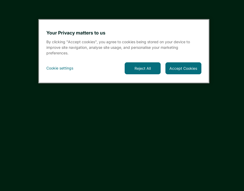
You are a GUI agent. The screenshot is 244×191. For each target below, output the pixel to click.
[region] (123, 51)
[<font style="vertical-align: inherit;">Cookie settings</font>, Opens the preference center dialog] (64, 68)
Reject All (143, 68)
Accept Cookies (183, 68)
